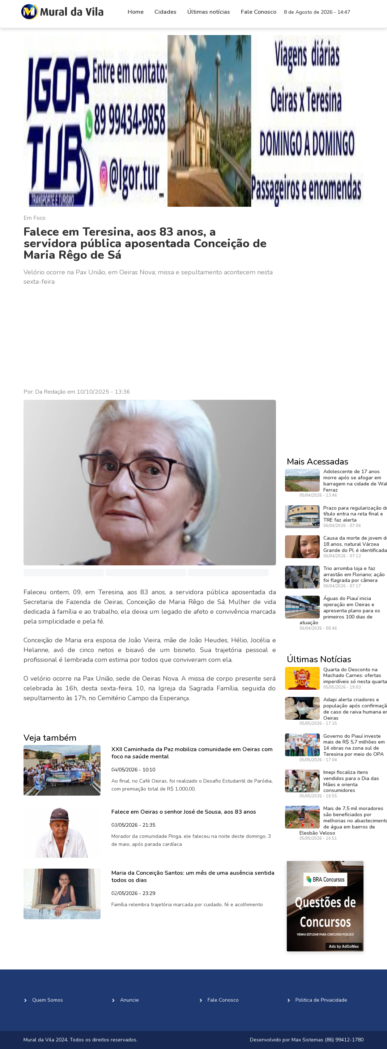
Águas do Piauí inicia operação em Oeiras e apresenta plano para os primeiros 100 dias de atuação (339, 610)
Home (136, 12)
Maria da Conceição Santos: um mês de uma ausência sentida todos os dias (193, 876)
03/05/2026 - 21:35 (133, 826)
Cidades (165, 12)
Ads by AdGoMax (344, 947)
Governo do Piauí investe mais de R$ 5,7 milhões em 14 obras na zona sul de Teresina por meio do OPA (354, 745)
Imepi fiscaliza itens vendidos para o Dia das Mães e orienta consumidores (351, 781)
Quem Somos (47, 1000)
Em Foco (35, 218)
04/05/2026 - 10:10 (133, 770)
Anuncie (129, 1000)
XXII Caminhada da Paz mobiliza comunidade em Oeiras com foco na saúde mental (192, 752)
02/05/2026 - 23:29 (133, 894)
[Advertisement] (150, 337)
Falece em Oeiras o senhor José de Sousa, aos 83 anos (183, 812)
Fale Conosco (258, 12)
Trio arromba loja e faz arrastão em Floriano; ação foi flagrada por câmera (354, 574)
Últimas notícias (208, 12)
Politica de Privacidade (321, 1000)
